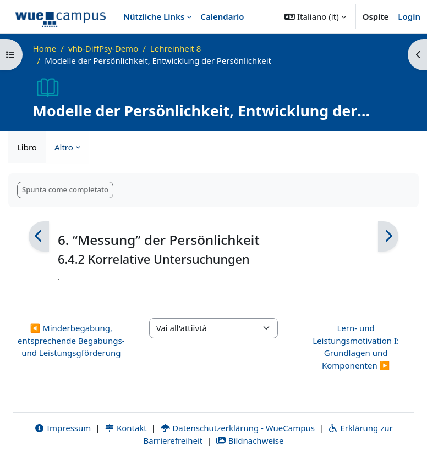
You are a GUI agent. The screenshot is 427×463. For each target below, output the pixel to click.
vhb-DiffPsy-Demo (103, 48)
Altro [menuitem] (63, 147)
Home (45, 48)
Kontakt (125, 427)
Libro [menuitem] (27, 147)
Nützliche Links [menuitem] (153, 16)
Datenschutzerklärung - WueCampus (237, 427)
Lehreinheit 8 (175, 48)
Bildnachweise (249, 440)
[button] (315, 16)
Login (409, 16)
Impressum (62, 427)
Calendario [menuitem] (222, 16)
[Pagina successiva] (388, 236)
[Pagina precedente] (39, 236)
